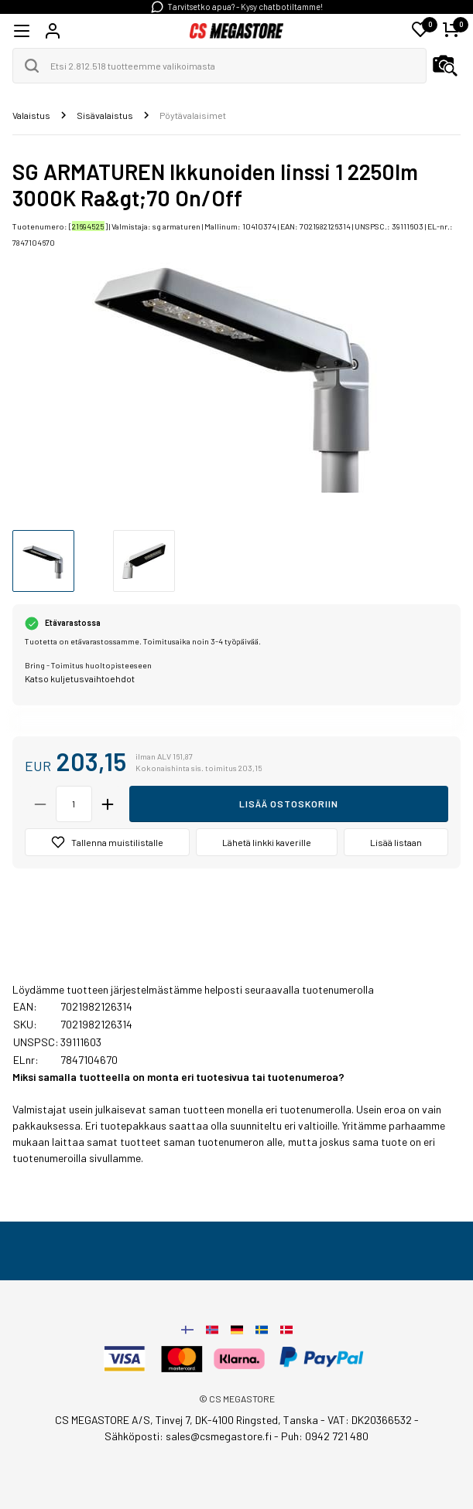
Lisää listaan (396, 842)
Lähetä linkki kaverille (266, 842)
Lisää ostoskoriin (288, 803)
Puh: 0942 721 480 (324, 1436)
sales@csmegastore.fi (219, 1436)
